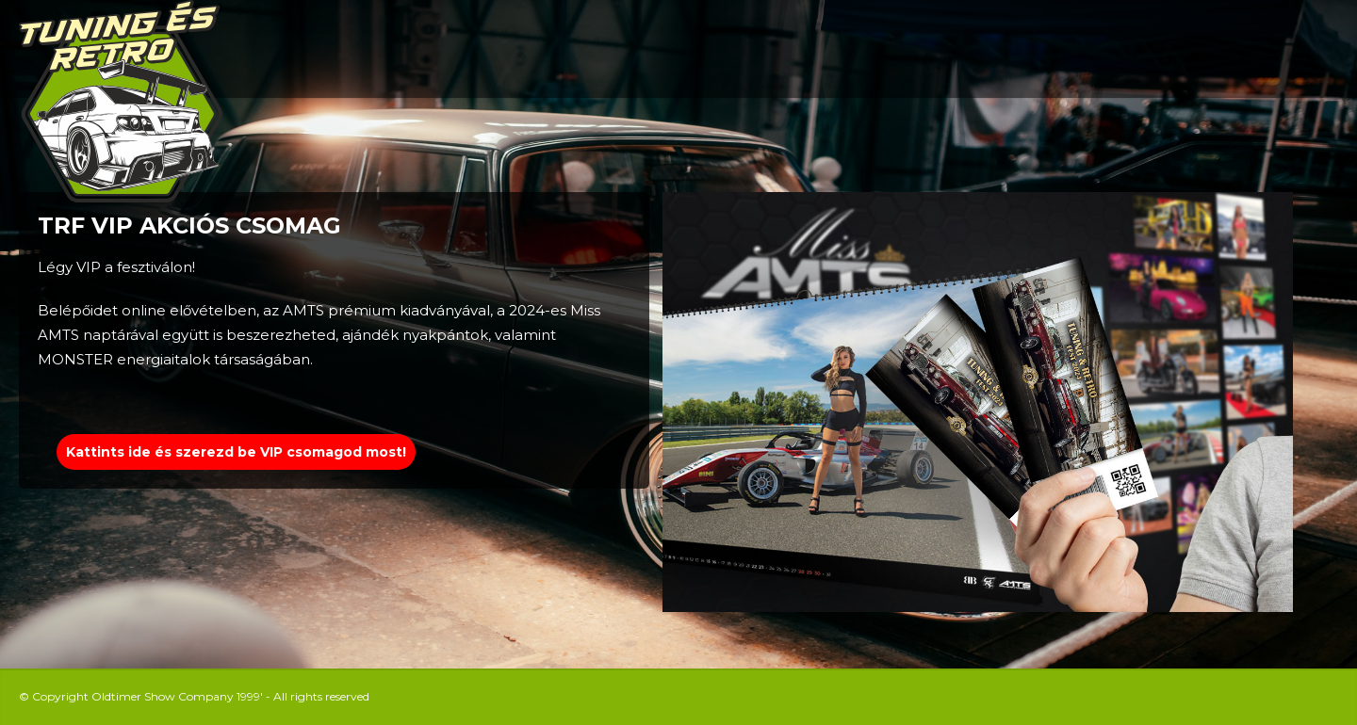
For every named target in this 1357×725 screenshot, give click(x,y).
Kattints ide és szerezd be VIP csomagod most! (236, 451)
